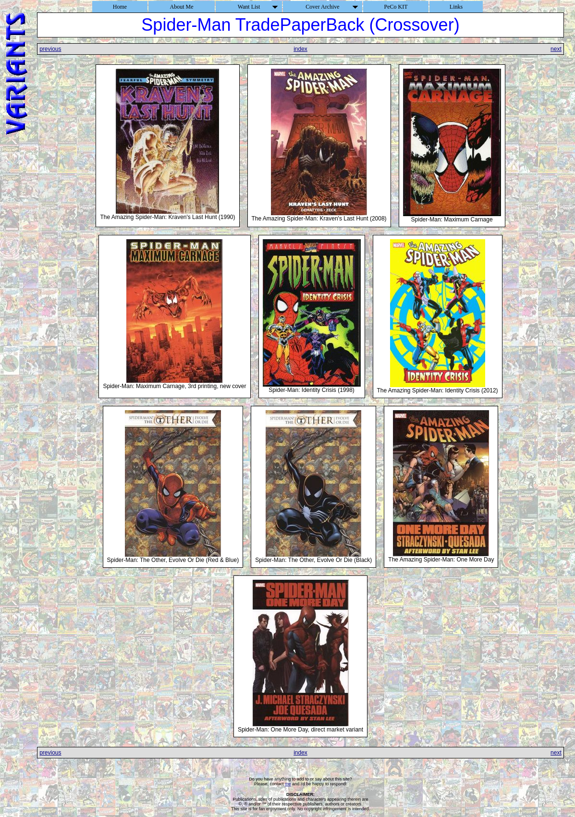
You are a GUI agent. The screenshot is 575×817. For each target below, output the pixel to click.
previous (50, 49)
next (556, 49)
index (300, 49)
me (288, 783)
